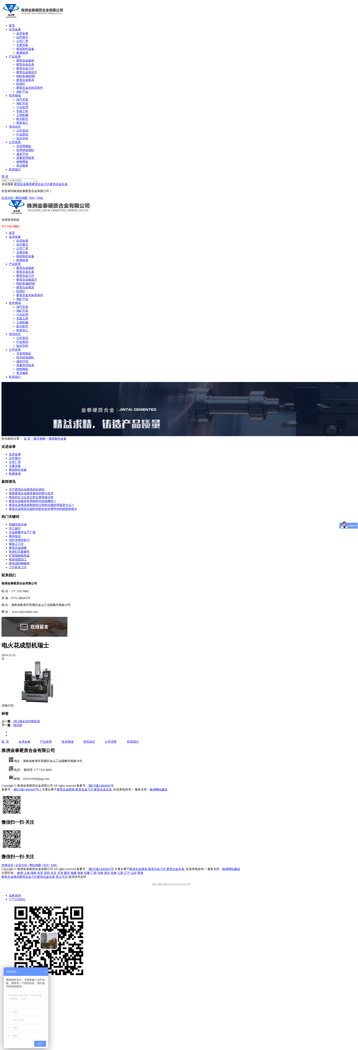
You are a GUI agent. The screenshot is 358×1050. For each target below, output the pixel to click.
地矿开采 (22, 103)
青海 (140, 872)
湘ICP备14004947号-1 (27, 789)
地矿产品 (22, 91)
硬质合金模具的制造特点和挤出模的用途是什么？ (41, 505)
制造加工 (22, 122)
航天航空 (22, 118)
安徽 (87, 872)
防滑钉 (20, 83)
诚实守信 (22, 154)
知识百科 (22, 138)
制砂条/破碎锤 (25, 76)
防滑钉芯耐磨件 (19, 551)
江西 (120, 872)
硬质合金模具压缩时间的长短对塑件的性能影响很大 (43, 508)
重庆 (67, 872)
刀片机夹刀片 (18, 567)
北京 (53, 872)
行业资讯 (22, 134)
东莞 (40, 872)
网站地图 (21, 197)
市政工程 (22, 111)
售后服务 (22, 165)
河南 (100, 872)
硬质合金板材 (25, 60)
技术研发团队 (25, 150)
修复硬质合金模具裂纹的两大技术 (31, 493)
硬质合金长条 (25, 64)
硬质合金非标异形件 (29, 87)
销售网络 (22, 161)
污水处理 (22, 107)
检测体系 (22, 52)
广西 (94, 872)
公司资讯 (22, 130)
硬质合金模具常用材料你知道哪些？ (32, 501)
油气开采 (22, 99)
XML (40, 197)
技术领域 (15, 95)
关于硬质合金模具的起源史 (27, 489)
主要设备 (22, 45)
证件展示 (22, 37)
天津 (60, 872)
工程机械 (22, 115)
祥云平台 (62, 876)
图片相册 (39, 438)
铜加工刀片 (16, 543)
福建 (74, 872)
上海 (27, 872)
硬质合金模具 (25, 80)
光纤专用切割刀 (19, 540)
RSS (32, 197)
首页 (12, 25)
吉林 (114, 872)
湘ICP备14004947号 (101, 785)
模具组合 (15, 536)
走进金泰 (15, 29)
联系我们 (15, 169)
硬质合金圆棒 (18, 547)
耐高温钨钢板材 (19, 563)
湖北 (107, 872)
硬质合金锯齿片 (26, 72)
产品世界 (15, 56)
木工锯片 (15, 528)
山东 (134, 872)
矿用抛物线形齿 (19, 555)
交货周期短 (23, 146)
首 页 (27, 438)
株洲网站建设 (158, 789)
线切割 (17, 725)
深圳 (47, 872)
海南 (80, 872)
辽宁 (127, 872)
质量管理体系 (25, 157)
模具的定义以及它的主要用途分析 (31, 497)
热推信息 (7, 865)
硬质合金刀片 (25, 68)
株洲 (20, 872)
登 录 (4, 176)
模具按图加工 (18, 559)
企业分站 (7, 197)
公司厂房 (22, 41)
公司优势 (15, 142)
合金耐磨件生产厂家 (22, 532)
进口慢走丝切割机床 (26, 721)
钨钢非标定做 (18, 524)
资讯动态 (15, 126)
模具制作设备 (25, 48)
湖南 (33, 872)
